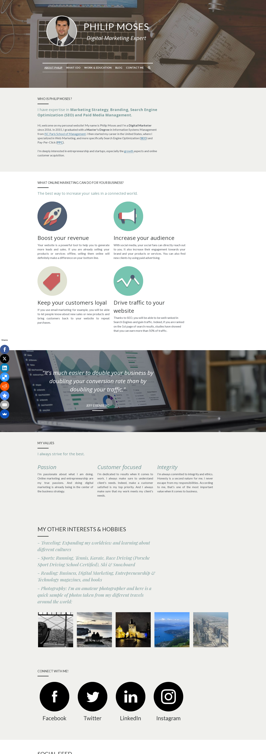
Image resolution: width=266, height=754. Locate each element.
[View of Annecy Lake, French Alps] (172, 564)
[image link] (97, 30)
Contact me (170, 67)
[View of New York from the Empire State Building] (55, 564)
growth (129, 142)
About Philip (89, 67)
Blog (154, 67)
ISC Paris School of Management (110, 129)
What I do (108, 67)
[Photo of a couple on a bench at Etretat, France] (94, 564)
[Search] (184, 67)
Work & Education (133, 67)
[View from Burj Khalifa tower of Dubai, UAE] (210, 564)
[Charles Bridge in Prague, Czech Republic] (133, 564)
